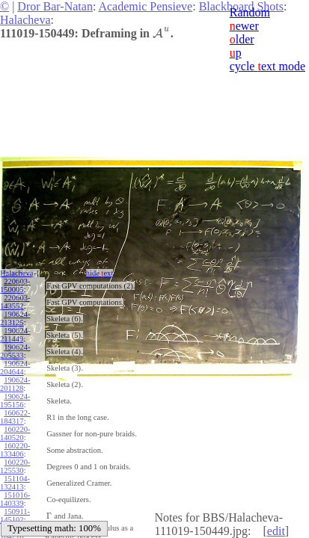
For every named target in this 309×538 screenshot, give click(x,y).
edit (276, 531)
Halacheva (25, 19)
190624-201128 (15, 384)
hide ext (100, 273)
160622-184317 (15, 417)
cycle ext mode (267, 66)
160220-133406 (15, 450)
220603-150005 (15, 285)
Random (250, 12)
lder (242, 39)
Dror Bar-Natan (55, 6)
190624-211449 (15, 335)
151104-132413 (15, 482)
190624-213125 (15, 318)
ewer (244, 25)
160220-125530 (15, 466)
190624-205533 (15, 351)
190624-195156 (15, 400)
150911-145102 (15, 515)
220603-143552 (15, 302)
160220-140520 (15, 433)
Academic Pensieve (145, 6)
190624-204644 (15, 367)
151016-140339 (15, 499)
